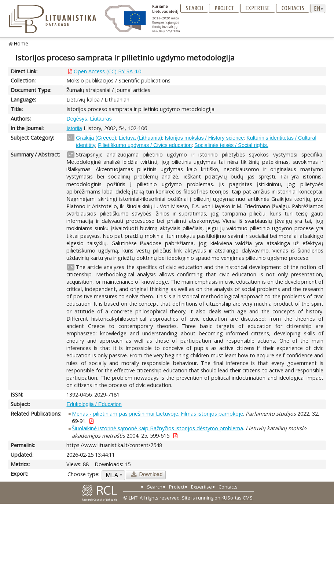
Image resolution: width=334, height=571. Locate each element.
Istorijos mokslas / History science (204, 138)
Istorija (74, 128)
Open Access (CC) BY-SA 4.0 (107, 71)
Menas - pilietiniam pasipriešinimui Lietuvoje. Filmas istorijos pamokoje (157, 413)
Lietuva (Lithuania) (140, 138)
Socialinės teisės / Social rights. (231, 145)
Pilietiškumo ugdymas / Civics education (145, 145)
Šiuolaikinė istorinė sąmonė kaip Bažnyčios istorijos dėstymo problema (157, 428)
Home (21, 43)
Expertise (257, 8)
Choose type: (83, 474)
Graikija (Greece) (96, 138)
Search (194, 8)
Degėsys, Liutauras (88, 119)
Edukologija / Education (93, 404)
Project (224, 8)
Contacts (293, 8)
